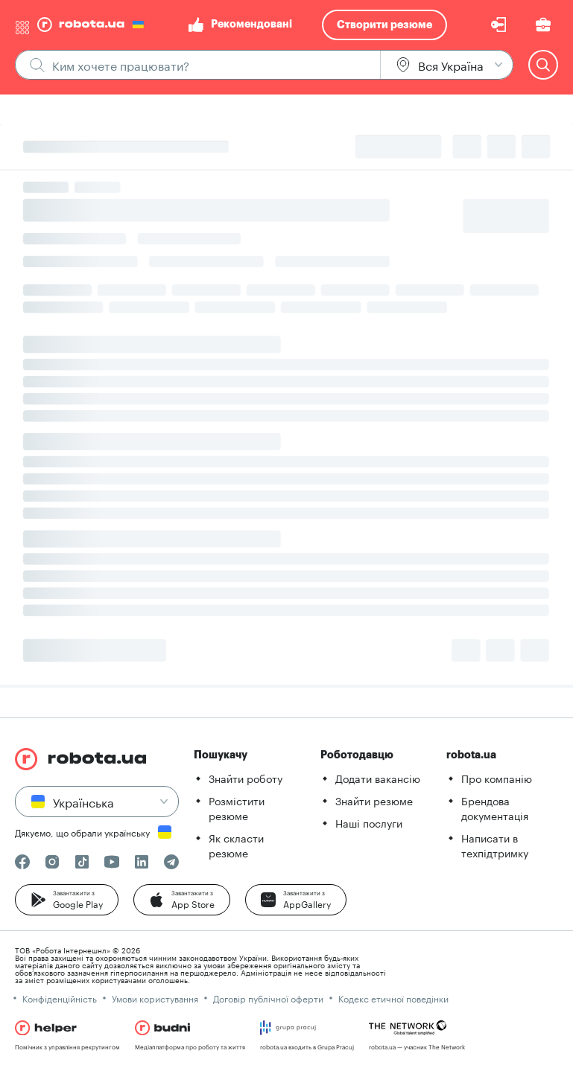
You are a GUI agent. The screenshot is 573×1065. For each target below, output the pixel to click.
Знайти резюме (374, 800)
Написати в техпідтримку (494, 844)
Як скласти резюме (236, 844)
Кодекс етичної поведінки (393, 998)
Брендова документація (494, 807)
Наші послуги (368, 822)
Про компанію (496, 778)
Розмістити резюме (237, 807)
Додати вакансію (377, 778)
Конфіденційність (59, 998)
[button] (66, 899)
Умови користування (155, 998)
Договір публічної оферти (268, 998)
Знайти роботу (245, 778)
